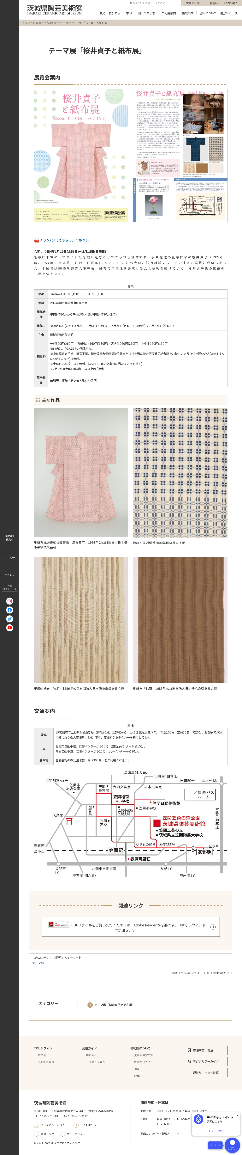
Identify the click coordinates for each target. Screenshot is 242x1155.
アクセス (9, 575)
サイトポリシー (89, 1125)
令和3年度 (50, 23)
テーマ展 (64, 23)
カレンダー (9, 557)
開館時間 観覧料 (9, 537)
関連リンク (47, 1134)
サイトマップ (75, 1134)
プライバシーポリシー (54, 1125)
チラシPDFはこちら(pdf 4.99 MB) (61, 240)
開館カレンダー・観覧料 (155, 1133)
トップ (26, 23)
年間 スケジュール (10, 587)
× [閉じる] (237, 1115)
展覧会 (37, 23)
